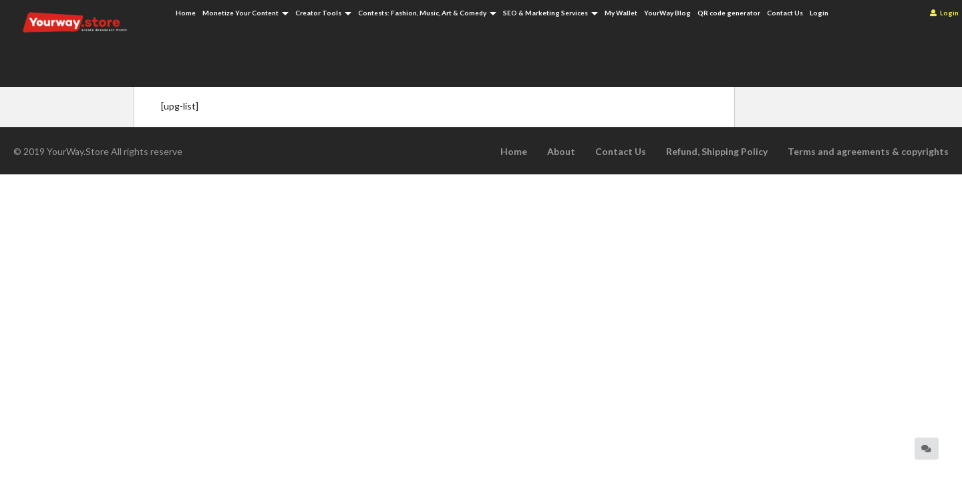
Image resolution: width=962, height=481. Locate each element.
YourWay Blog (667, 13)
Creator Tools (323, 13)
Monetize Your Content (245, 13)
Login (944, 13)
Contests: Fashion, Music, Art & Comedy (427, 13)
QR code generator (728, 13)
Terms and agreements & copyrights (868, 151)
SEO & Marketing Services (550, 13)
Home (186, 13)
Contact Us (785, 13)
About (561, 151)
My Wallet (621, 13)
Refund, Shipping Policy (717, 151)
